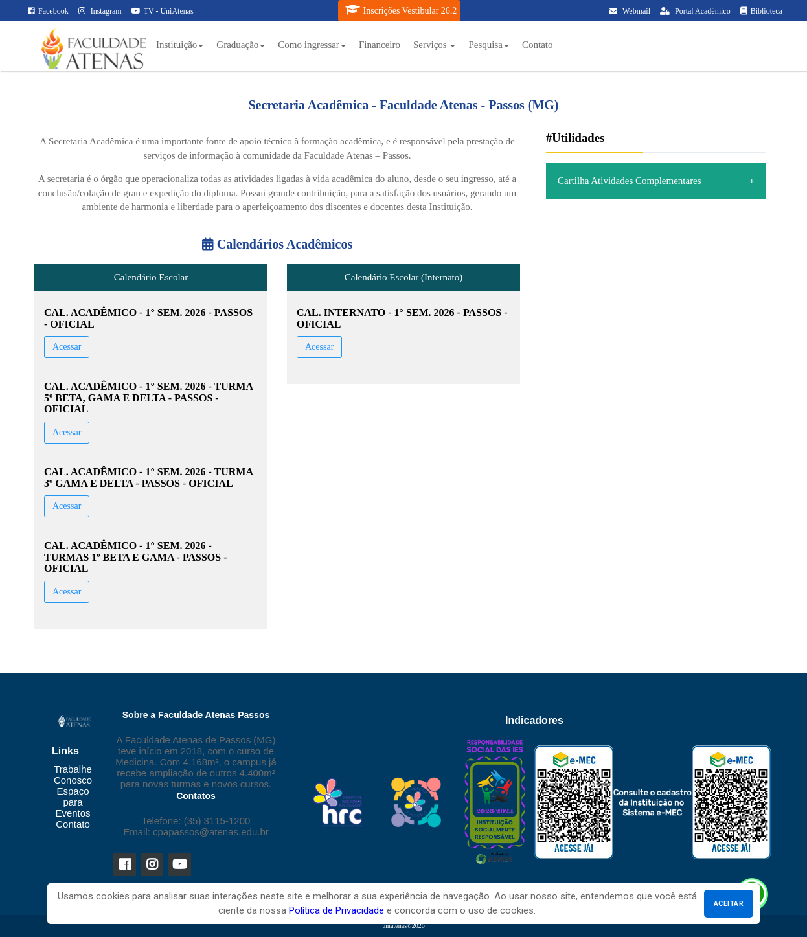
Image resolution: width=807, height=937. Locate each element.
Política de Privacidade (336, 910)
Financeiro (379, 45)
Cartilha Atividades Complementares (629, 180)
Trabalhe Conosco (73, 774)
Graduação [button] (240, 45)
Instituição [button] (179, 45)
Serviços (434, 45)
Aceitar (729, 903)
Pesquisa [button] (488, 45)
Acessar (66, 347)
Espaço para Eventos (72, 801)
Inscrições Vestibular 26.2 (401, 10)
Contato (537, 45)
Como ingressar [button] (312, 45)
